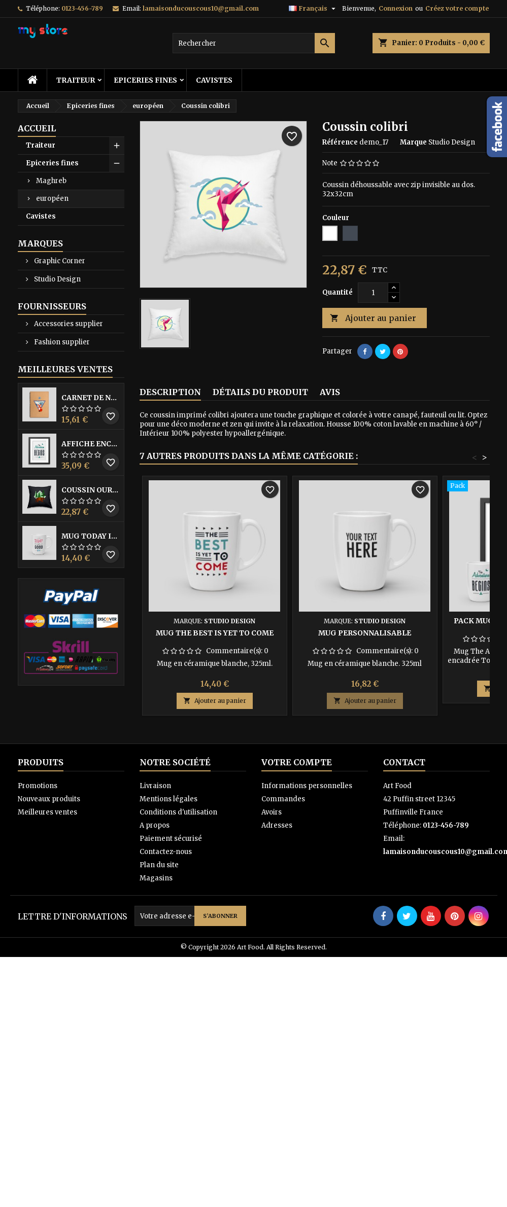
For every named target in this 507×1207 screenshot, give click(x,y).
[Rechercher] (254, 43)
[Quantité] (373, 292)
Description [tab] (170, 392)
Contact (404, 762)
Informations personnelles (306, 786)
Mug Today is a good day (90, 536)
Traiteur (75, 80)
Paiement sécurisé (171, 838)
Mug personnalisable (364, 632)
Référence (340, 142)
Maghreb (51, 180)
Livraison (155, 786)
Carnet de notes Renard (90, 398)
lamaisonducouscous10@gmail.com (201, 8)
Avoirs (271, 812)
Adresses (276, 825)
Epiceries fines (145, 80)
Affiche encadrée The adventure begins (90, 444)
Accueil (37, 128)
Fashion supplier (61, 342)
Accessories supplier (67, 324)
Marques (40, 243)
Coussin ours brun (90, 490)
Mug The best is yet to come (215, 632)
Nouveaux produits (49, 799)
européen (52, 198)
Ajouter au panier (373, 318)
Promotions (37, 786)
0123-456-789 (82, 8)
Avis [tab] (330, 392)
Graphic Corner (58, 261)
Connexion (396, 8)
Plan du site (159, 865)
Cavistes (214, 80)
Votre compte (296, 762)
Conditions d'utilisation (178, 812)
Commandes (283, 799)
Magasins (156, 878)
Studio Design (56, 279)
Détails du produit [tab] (260, 392)
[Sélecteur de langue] (313, 8)
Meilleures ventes (47, 812)
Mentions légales (168, 799)
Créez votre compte (457, 8)
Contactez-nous (166, 851)
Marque (413, 142)
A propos (155, 825)
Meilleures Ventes (65, 369)
